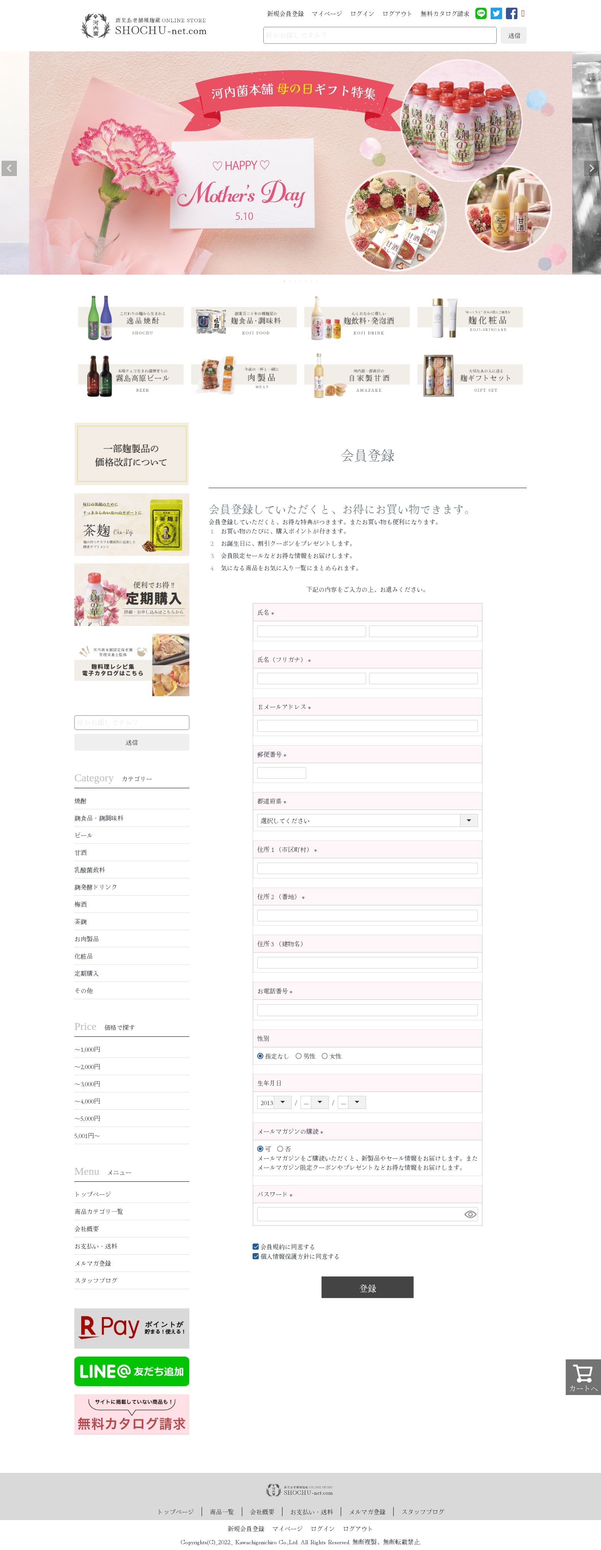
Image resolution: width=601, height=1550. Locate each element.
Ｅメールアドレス (285, 706)
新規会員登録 (285, 13)
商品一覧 (222, 1511)
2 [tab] (290, 281)
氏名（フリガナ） (285, 659)
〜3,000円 (87, 1083)
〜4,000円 (87, 1100)
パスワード (276, 1194)
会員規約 (272, 1246)
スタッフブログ (95, 1280)
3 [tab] (295, 281)
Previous (9, 168)
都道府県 (273, 800)
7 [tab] (317, 281)
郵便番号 (273, 754)
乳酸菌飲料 (89, 869)
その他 (83, 990)
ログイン (362, 13)
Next (591, 168)
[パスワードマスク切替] (470, 1214)
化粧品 (83, 955)
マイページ (327, 13)
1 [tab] (285, 281)
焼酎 (80, 800)
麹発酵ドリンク (95, 886)
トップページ (92, 1194)
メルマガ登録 (92, 1263)
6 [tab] (312, 281)
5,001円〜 (87, 1135)
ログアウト (397, 13)
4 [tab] (301, 281)
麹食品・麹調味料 (98, 817)
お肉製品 (86, 938)
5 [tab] (306, 281)
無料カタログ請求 (445, 13)
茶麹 (80, 921)
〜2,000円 (87, 1066)
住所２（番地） (282, 896)
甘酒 (80, 852)
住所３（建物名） (281, 943)
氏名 (267, 612)
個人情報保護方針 (284, 1256)
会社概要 (86, 1228)
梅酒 (80, 904)
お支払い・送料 (95, 1245)
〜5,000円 (87, 1118)
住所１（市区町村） (288, 849)
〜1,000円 (87, 1049)
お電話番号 (276, 990)
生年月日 (269, 1082)
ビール (83, 835)
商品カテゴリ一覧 (98, 1211)
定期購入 (86, 973)
